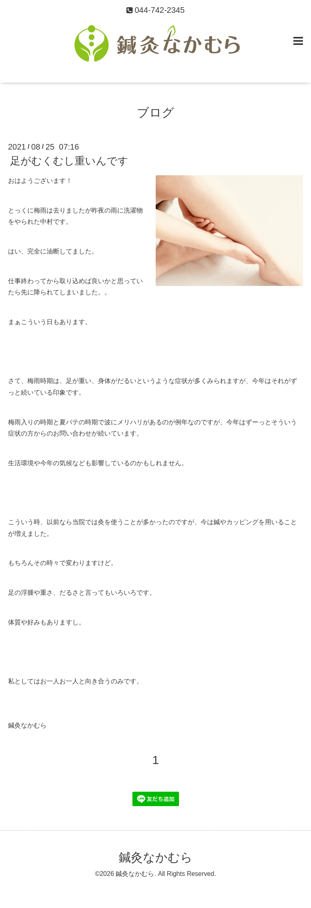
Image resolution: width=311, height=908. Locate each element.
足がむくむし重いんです (69, 161)
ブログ (155, 112)
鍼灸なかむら (156, 857)
